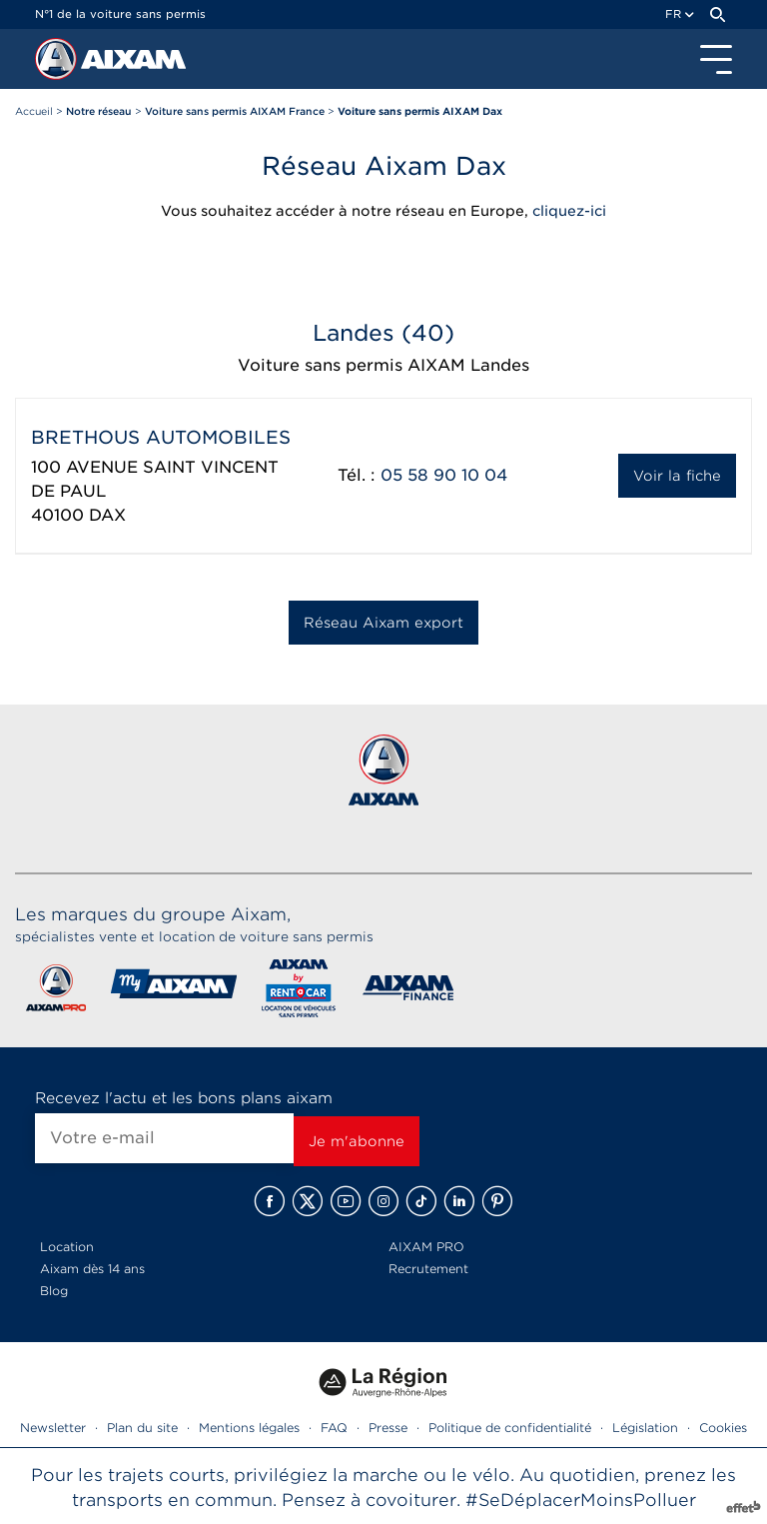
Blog (54, 1290)
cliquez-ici (569, 211)
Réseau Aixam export (383, 623)
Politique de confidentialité (509, 1427)
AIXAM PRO (426, 1246)
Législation (645, 1427)
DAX (107, 515)
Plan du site (142, 1427)
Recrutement (428, 1268)
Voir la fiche (677, 476)
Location (67, 1246)
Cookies (723, 1427)
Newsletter (53, 1427)
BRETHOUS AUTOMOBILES (161, 437)
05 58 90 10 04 (444, 475)
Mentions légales (249, 1427)
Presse (388, 1427)
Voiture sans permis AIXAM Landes (383, 365)
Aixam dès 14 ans (92, 1268)
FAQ (334, 1427)
